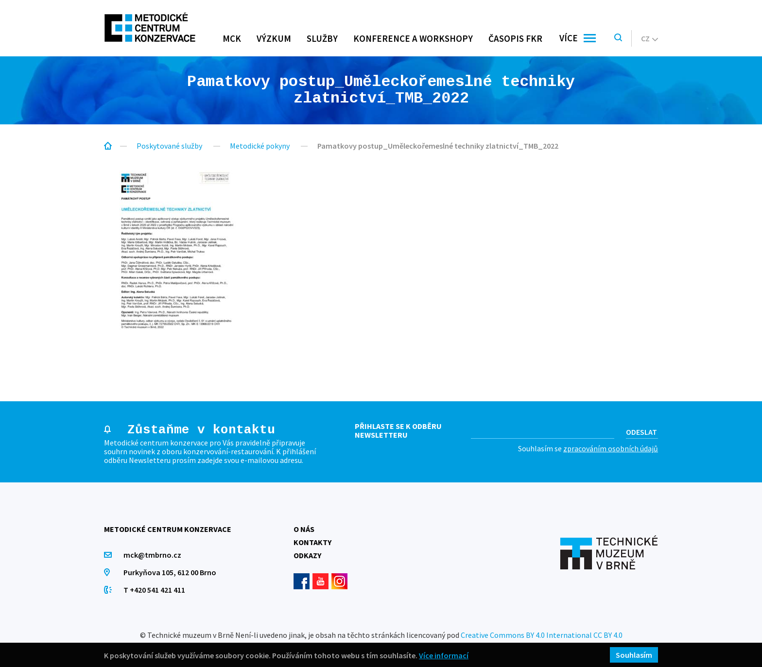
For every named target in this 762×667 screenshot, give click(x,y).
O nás (304, 529)
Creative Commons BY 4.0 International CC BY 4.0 (542, 635)
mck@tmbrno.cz (152, 555)
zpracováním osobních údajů (610, 448)
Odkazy (307, 555)
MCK (232, 38)
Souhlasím (634, 655)
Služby (322, 38)
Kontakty (312, 542)
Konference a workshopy (413, 38)
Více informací (443, 655)
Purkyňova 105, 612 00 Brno (169, 572)
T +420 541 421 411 (154, 590)
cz (649, 38)
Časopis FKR (515, 38)
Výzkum (274, 38)
